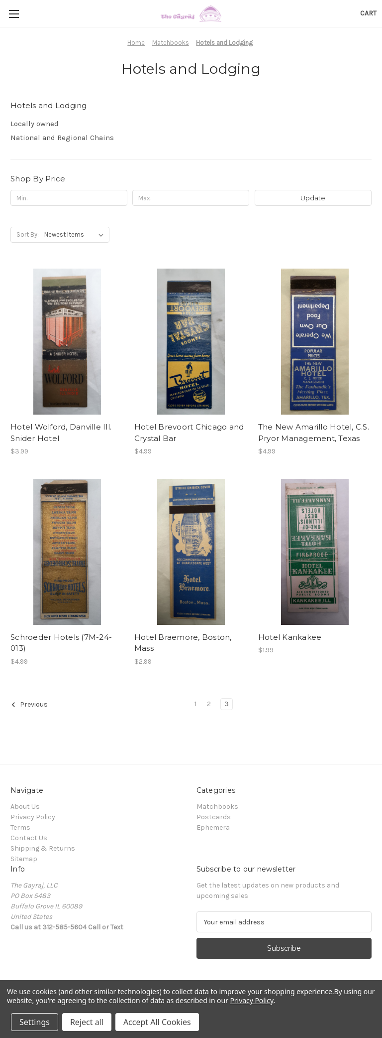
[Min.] (68, 198)
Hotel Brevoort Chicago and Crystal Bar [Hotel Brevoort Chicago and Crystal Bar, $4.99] (189, 432)
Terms (20, 827)
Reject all (86, 1022)
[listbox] (76, 234)
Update (312, 198)
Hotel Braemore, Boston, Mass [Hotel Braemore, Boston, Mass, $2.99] (183, 642)
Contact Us (28, 838)
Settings (34, 1022)
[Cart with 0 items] (368, 13)
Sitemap (23, 859)
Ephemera (213, 827)
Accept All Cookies (157, 1022)
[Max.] (190, 198)
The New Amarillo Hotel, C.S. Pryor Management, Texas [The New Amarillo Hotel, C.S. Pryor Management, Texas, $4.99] (313, 432)
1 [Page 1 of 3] (195, 704)
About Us (25, 806)
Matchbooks (217, 806)
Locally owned (34, 123)
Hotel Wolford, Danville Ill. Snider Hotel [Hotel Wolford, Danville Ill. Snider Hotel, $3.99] (60, 432)
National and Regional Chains (62, 137)
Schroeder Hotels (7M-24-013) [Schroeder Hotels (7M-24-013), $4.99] (61, 642)
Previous (29, 705)
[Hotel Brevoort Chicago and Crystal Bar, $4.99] (191, 342)
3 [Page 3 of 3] (226, 704)
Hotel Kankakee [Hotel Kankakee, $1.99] (290, 637)
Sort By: (27, 234)
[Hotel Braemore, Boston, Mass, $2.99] (191, 552)
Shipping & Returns (42, 848)
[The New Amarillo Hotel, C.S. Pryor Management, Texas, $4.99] (315, 342)
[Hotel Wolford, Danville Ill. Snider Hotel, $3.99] (67, 342)
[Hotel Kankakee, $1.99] (315, 552)
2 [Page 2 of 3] (209, 704)
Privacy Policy (32, 817)
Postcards (213, 817)
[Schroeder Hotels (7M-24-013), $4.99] (67, 552)
